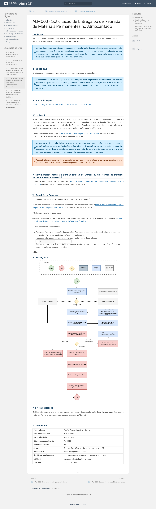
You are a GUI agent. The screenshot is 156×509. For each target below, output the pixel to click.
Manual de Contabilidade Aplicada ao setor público (79, 133)
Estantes (126, 3)
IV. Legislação (10, 28)
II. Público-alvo (10, 23)
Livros (137, 3)
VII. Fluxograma (11, 36)
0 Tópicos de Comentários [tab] (41, 489)
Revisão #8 (137, 17)
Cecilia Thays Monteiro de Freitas (143, 23)
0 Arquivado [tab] (56, 489)
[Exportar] (142, 49)
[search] (78, 4)
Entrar (147, 3)
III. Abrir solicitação (12, 25)
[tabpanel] (78, 494)
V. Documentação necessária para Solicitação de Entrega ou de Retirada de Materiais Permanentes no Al (15, 31)
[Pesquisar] (66, 4)
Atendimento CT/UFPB (78, 504)
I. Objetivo (9, 20)
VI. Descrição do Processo (14, 34)
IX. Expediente (10, 42)
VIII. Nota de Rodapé (12, 39)
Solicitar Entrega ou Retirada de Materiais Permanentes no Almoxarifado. (62, 104)
